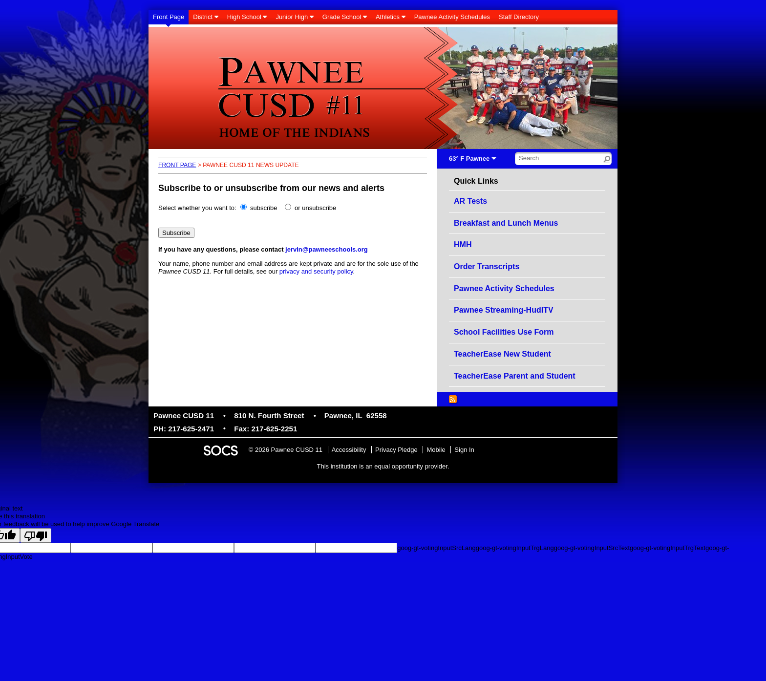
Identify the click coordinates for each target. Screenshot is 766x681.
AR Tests (470, 201)
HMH (462, 244)
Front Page (177, 165)
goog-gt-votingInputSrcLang (436, 548)
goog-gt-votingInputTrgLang (515, 548)
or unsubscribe (315, 208)
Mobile (435, 449)
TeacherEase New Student (502, 354)
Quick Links (476, 181)
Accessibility (349, 449)
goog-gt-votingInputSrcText (592, 548)
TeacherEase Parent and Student (514, 376)
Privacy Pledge (396, 449)
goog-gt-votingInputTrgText (667, 548)
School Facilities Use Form (504, 332)
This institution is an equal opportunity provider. (383, 466)
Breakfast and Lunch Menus (506, 223)
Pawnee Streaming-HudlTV (503, 310)
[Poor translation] (35, 535)
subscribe (263, 208)
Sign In (464, 449)
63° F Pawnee (469, 158)
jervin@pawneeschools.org (326, 249)
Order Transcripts (486, 266)
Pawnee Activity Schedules (504, 288)
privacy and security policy (316, 271)
